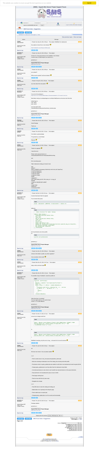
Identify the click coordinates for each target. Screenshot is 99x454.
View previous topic (67, 37)
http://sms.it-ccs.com (35, 64)
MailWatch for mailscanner (24, 34)
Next (39, 34)
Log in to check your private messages (74, 24)
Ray (50, 441)
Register (58, 25)
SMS (43, 439)
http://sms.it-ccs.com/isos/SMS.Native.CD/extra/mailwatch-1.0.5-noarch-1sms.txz (49, 95)
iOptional (57, 441)
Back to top (20, 50)
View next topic (77, 37)
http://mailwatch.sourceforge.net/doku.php (40, 47)
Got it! (89, 3)
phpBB (47, 440)
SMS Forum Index (28, 29)
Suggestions (37, 29)
